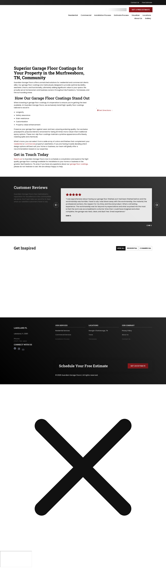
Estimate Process (121, 15)
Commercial (86, 15)
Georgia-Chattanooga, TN (98, 332)
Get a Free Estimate (141, 10)
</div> (16, 558)
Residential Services (62, 332)
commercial (30, 144)
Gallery (148, 19)
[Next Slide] (155, 205)
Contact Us (135, 2)
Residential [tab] (132, 248)
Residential (73, 15)
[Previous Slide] (54, 205)
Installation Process (102, 15)
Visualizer (136, 15)
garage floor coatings (79, 164)
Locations (147, 15)
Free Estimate (147, 2)
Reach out (18, 159)
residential (18, 144)
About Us (138, 19)
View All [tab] (120, 248)
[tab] (145, 225)
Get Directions (105, 110)
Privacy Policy (127, 332)
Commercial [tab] (145, 248)
